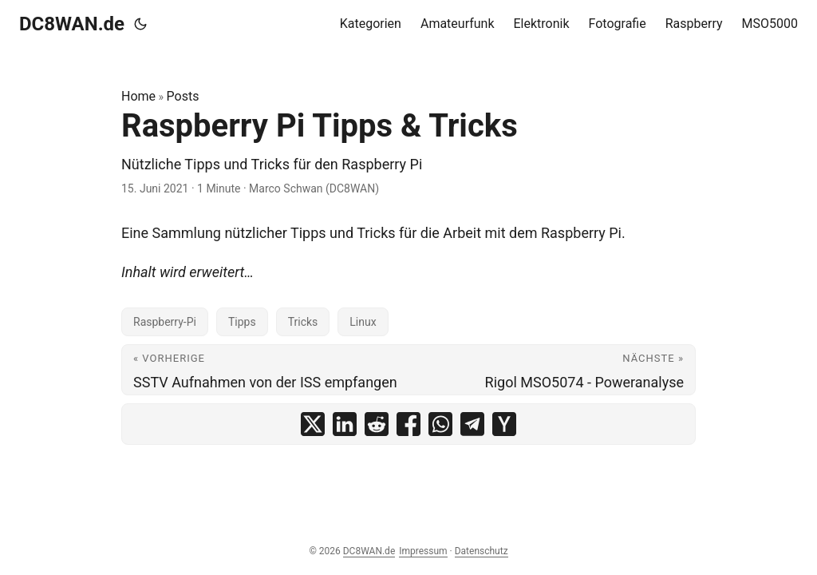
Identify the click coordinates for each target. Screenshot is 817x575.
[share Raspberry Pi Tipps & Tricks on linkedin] (345, 424)
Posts (183, 96)
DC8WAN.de (71, 24)
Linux (362, 321)
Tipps (242, 321)
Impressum (423, 551)
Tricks (303, 321)
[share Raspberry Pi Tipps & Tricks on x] (313, 424)
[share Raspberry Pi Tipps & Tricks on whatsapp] (440, 424)
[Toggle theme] (140, 24)
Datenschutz (481, 551)
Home (138, 96)
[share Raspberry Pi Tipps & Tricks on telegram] (472, 424)
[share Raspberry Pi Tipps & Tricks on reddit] (377, 424)
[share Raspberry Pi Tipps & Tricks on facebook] (408, 424)
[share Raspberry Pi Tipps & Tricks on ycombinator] (504, 424)
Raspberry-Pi (164, 321)
